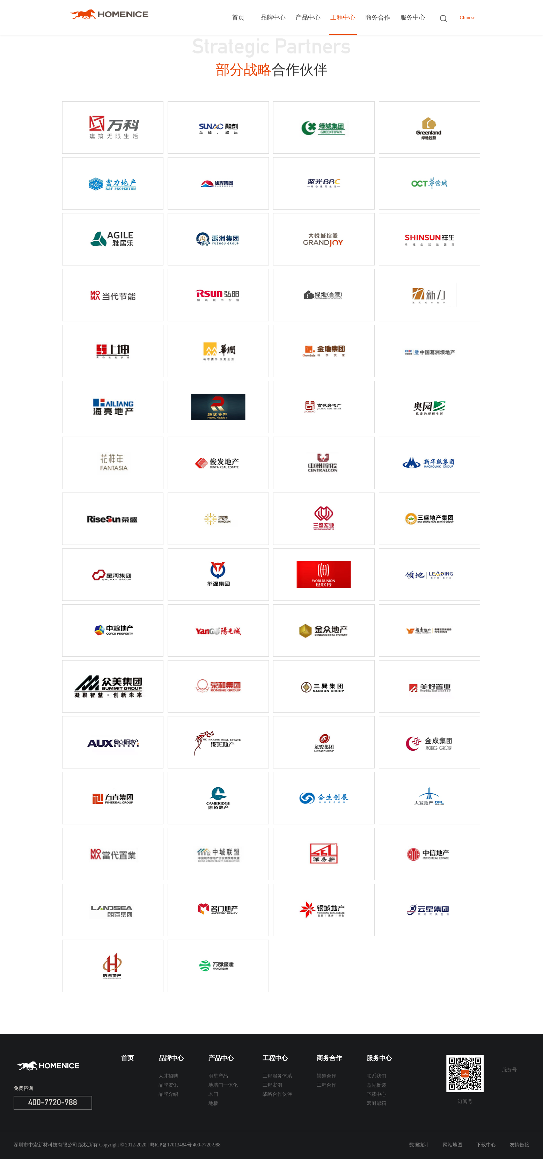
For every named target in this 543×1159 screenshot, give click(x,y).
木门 (213, 1094)
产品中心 (308, 17)
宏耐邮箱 (376, 1103)
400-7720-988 (52, 1103)
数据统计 (419, 1144)
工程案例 (272, 1085)
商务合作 (377, 17)
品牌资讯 (168, 1085)
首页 (238, 17)
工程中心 (342, 17)
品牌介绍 (168, 1094)
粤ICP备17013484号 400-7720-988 (185, 1144)
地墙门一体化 (223, 1085)
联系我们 (376, 1076)
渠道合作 (326, 1076)
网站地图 (452, 1144)
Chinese (467, 17)
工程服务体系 (277, 1076)
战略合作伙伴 (277, 1094)
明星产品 (218, 1076)
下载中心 (376, 1094)
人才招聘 (168, 1076)
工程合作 (326, 1085)
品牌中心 (273, 17)
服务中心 (412, 17)
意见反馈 (376, 1085)
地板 (213, 1103)
